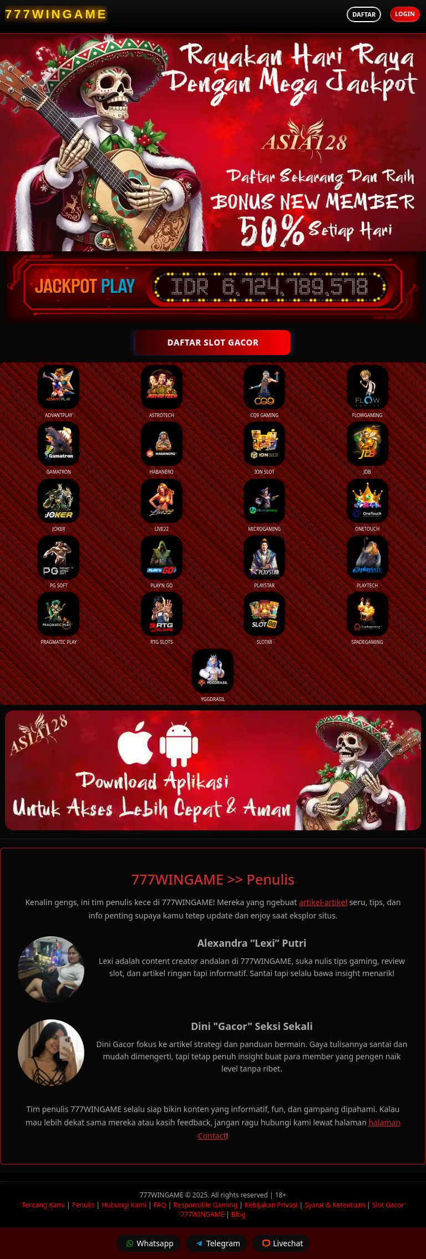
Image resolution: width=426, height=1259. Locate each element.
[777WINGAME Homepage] (56, 14)
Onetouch (367, 505)
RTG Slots (161, 618)
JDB (367, 448)
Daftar (364, 14)
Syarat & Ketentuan (335, 1205)
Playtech (367, 561)
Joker (58, 505)
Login (405, 13)
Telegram (216, 1243)
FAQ (160, 1205)
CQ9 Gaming (264, 391)
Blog (238, 1214)
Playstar (264, 561)
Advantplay (58, 391)
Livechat (281, 1243)
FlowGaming (367, 391)
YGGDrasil (213, 675)
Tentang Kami (43, 1205)
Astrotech (161, 391)
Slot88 (264, 618)
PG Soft (58, 561)
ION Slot (264, 448)
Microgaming (264, 505)
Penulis (83, 1205)
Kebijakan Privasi (271, 1205)
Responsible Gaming (205, 1205)
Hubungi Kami (124, 1205)
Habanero (161, 448)
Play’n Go (161, 561)
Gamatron (58, 448)
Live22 (161, 505)
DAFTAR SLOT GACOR (213, 342)
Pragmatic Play (58, 618)
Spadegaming (367, 618)
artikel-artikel (323, 902)
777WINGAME (162, 1195)
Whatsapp (148, 1243)
